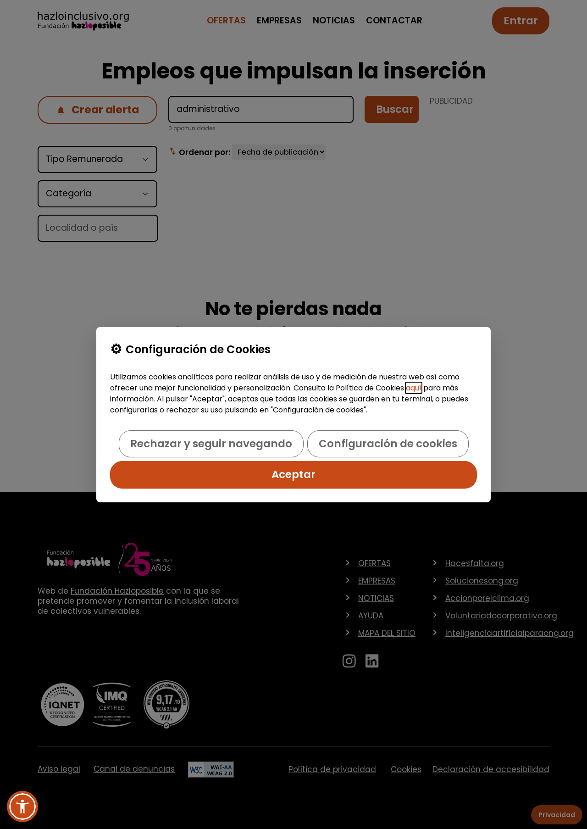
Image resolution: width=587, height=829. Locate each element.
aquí (413, 388)
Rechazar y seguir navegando (211, 443)
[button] (22, 806)
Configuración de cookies (388, 443)
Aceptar (293, 474)
